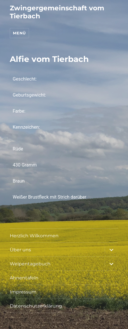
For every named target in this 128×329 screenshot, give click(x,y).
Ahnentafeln (24, 278)
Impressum (23, 292)
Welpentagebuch (30, 264)
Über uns (20, 249)
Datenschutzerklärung (36, 306)
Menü (19, 33)
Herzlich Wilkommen (34, 235)
